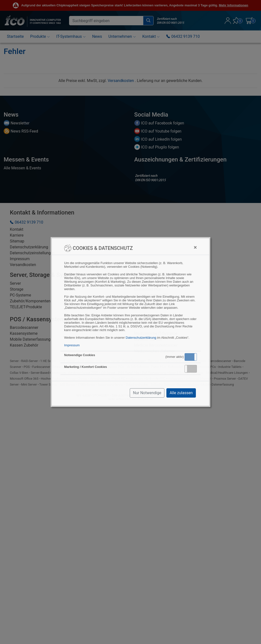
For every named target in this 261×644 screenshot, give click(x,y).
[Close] (195, 247)
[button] (191, 357)
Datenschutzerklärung (141, 337)
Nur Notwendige (147, 392)
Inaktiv (193, 369)
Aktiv (190, 357)
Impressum (72, 345)
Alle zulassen (181, 392)
